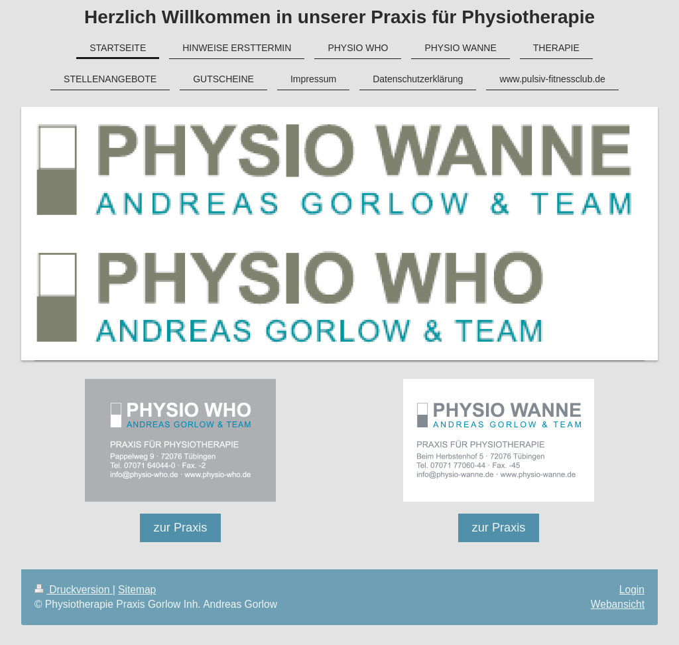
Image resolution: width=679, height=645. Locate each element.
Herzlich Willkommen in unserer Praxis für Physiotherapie (339, 17)
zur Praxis (181, 527)
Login (632, 589)
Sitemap (137, 589)
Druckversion (73, 589)
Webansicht (618, 604)
